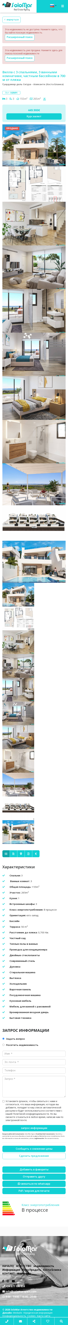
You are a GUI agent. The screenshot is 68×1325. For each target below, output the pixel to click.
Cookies (31, 1315)
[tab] (6, 853)
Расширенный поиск (20, 37)
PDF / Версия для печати (34, 1191)
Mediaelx (17, 1312)
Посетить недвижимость (22, 1044)
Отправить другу (34, 1176)
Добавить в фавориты (34, 1169)
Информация (11, 1270)
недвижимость (44, 1266)
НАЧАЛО (8, 1266)
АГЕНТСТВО (23, 1266)
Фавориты (24, 1273)
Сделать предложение (34, 1156)
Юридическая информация (37, 1312)
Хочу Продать (31, 1270)
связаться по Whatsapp (34, 1183)
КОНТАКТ (8, 1273)
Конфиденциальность (14, 1315)
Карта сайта (43, 1315)
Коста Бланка (52, 1270)
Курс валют (34, 116)
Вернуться (11, 19)
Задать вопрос (15, 1038)
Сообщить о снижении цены (34, 1148)
